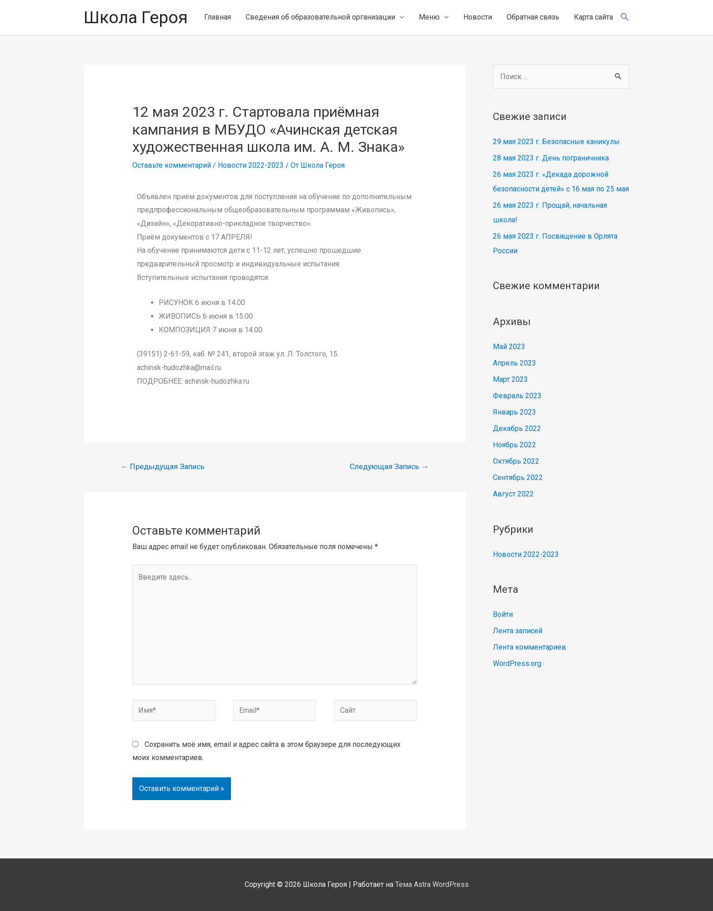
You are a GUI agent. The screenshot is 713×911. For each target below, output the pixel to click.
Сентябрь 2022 (518, 477)
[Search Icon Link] (624, 17)
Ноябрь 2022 (514, 444)
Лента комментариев (529, 647)
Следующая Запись (389, 466)
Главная (217, 17)
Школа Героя (136, 17)
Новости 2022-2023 (251, 165)
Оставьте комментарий (171, 165)
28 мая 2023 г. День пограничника (551, 158)
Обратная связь (533, 17)
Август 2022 (513, 494)
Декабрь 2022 (517, 428)
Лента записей (517, 630)
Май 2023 (509, 346)
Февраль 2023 (517, 395)
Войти (503, 614)
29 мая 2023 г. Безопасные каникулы (556, 141)
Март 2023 (510, 379)
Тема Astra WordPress (432, 884)
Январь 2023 (514, 412)
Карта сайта (593, 17)
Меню (429, 17)
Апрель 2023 (514, 363)
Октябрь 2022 (516, 461)
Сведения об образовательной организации (320, 17)
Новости (477, 17)
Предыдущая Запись (163, 466)
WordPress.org (517, 663)
